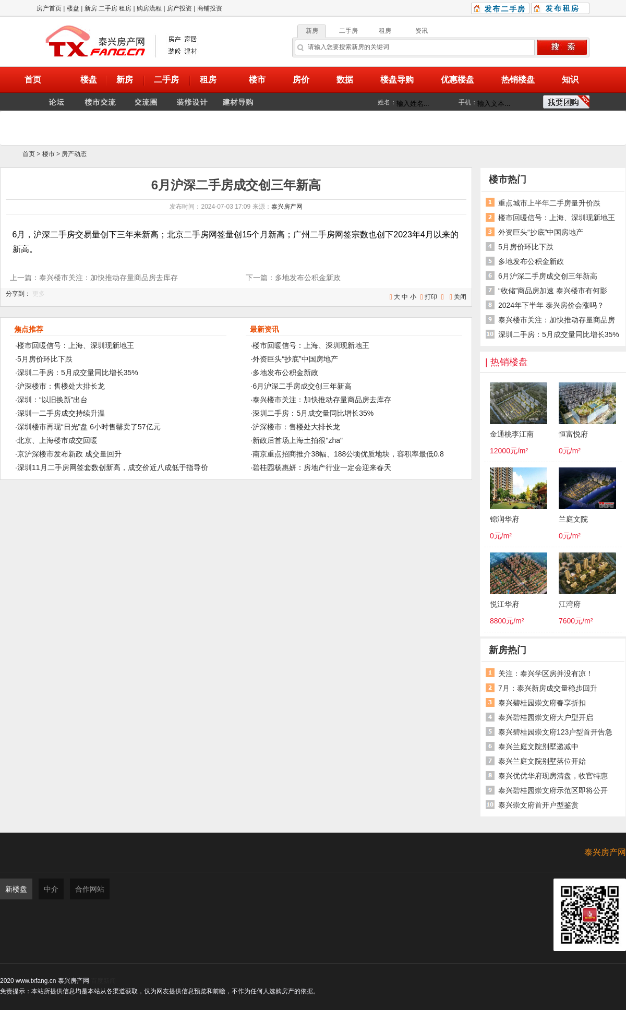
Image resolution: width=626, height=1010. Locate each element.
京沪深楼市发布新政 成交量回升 (69, 454)
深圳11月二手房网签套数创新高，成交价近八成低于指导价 (112, 467)
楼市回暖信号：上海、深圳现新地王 (75, 345)
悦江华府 (504, 604)
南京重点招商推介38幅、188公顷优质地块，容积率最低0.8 (347, 454)
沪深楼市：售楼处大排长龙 (61, 386)
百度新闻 (103, 980)
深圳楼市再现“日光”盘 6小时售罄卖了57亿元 (89, 427)
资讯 (421, 30)
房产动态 (74, 154)
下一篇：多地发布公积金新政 (293, 277)
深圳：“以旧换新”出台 (52, 399)
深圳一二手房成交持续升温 (61, 413)
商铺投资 (209, 8)
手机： (468, 102)
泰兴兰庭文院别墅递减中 (538, 746)
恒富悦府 (573, 434)
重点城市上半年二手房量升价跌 (549, 203)
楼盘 (73, 8)
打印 (431, 296)
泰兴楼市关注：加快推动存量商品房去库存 (321, 399)
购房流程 (149, 8)
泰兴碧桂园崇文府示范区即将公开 (553, 790)
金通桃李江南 (512, 434)
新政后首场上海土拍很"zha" (297, 440)
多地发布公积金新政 (285, 372)
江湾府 (570, 604)
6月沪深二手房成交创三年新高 (302, 386)
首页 (28, 154)
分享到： (18, 293)
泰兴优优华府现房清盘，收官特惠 (553, 776)
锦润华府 (504, 519)
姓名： (387, 102)
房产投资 (179, 8)
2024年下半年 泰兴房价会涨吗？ (551, 305)
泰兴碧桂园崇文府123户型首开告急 (555, 732)
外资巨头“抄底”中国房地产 (295, 359)
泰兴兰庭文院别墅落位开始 (542, 761)
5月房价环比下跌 (45, 359)
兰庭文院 (573, 519)
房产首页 (49, 8)
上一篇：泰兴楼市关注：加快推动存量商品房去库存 (94, 277)
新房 (91, 8)
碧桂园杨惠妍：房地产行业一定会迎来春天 (321, 467)
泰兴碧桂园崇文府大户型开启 (545, 717)
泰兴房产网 (287, 206)
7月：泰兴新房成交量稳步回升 (547, 688)
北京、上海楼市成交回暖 (57, 440)
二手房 (108, 8)
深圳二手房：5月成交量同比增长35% (77, 372)
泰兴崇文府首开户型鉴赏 (538, 805)
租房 (125, 8)
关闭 (460, 296)
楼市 (48, 154)
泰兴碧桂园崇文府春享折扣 (542, 703)
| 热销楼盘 (506, 362)
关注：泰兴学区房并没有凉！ (545, 673)
